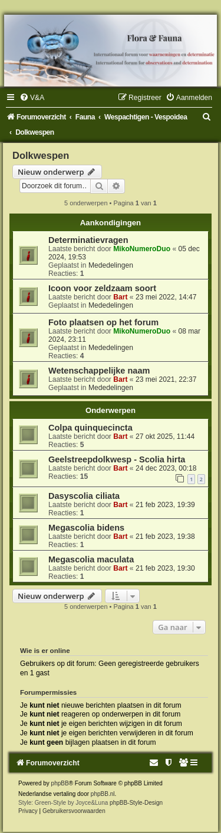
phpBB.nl (103, 794)
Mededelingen (110, 265)
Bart (120, 297)
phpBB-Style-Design (136, 802)
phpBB (60, 783)
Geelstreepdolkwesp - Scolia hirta (116, 459)
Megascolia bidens (86, 527)
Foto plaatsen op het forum (103, 322)
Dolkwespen (40, 155)
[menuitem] (31, 98)
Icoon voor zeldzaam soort (102, 288)
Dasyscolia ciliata (84, 496)
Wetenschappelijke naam (99, 370)
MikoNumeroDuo (141, 249)
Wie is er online (45, 650)
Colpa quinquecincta (90, 427)
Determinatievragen (88, 240)
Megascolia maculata (91, 559)
